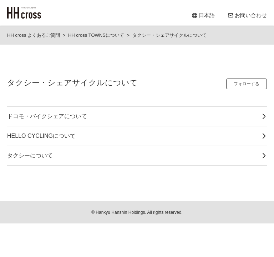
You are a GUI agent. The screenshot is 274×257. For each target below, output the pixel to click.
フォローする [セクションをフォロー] (246, 83)
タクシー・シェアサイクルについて (169, 35)
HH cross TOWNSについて (96, 35)
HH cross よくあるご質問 (33, 35)
